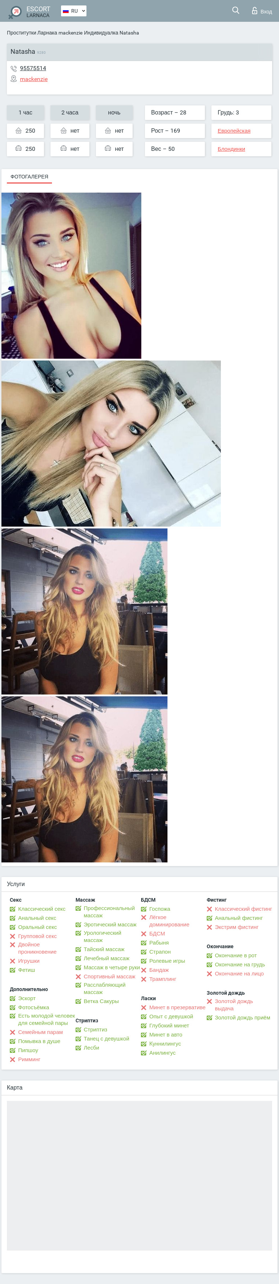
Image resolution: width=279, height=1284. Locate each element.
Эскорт (27, 998)
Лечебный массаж (107, 958)
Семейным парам (40, 1032)
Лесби (92, 1047)
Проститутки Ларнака (32, 33)
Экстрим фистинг (237, 927)
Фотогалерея (29, 177)
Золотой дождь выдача (234, 1005)
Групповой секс (37, 936)
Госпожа (159, 909)
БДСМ (157, 933)
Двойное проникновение (37, 948)
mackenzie (70, 33)
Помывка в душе (39, 1041)
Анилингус (162, 1053)
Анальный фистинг (239, 918)
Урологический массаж (102, 936)
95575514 (33, 68)
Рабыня (159, 942)
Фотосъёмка (33, 1007)
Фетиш (26, 970)
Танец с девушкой (106, 1038)
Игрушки (29, 961)
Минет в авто (165, 1034)
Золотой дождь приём (242, 1017)
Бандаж (159, 970)
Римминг (29, 1059)
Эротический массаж (110, 924)
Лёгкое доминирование (169, 921)
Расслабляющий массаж (105, 988)
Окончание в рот (236, 955)
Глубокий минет (169, 1025)
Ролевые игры (167, 961)
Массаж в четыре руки (112, 967)
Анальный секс (37, 918)
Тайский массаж (104, 949)
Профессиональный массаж (109, 912)
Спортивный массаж (110, 976)
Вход (262, 11)
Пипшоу (28, 1050)
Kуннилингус (165, 1044)
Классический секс (41, 909)
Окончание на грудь (240, 964)
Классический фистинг (243, 909)
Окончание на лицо (239, 973)
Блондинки (231, 149)
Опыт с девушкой (171, 1016)
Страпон (160, 952)
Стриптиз (96, 1029)
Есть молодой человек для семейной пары (46, 1019)
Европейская (234, 131)
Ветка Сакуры (101, 1001)
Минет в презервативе (177, 1007)
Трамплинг (162, 979)
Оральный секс (37, 927)
